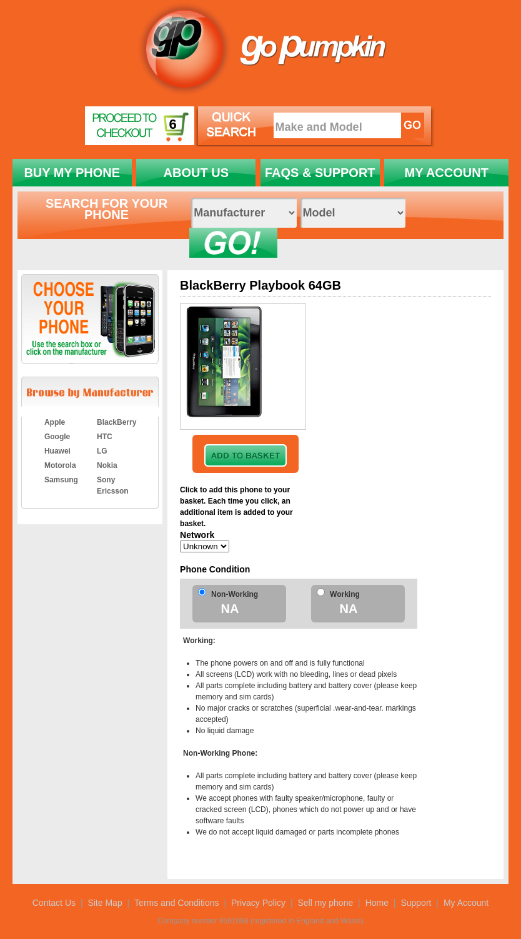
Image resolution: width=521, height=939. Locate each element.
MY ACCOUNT (446, 173)
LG (102, 451)
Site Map (104, 903)
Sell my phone (325, 903)
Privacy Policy (258, 903)
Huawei (57, 451)
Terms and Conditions (176, 903)
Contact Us (54, 903)
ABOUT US (196, 173)
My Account (466, 903)
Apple (54, 422)
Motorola (60, 465)
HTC (104, 436)
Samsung (61, 479)
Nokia (107, 465)
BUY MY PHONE (72, 173)
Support (415, 903)
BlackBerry (116, 422)
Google (57, 436)
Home (377, 903)
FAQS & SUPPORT (320, 173)
